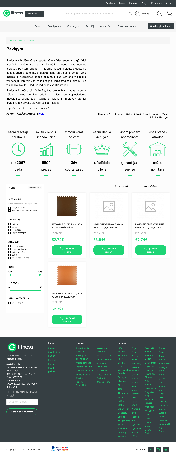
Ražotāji (52, 356)
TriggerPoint (124, 420)
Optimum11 (164, 424)
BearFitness (150, 362)
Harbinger (122, 428)
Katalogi (133, 3)
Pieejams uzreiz (18, 208)
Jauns (14, 227)
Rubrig (148, 422)
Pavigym (122, 377)
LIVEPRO (163, 401)
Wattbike (136, 409)
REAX (147, 418)
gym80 (162, 378)
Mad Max (149, 407)
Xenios (135, 382)
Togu (134, 348)
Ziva (134, 413)
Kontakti (170, 3)
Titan (161, 374)
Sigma (162, 348)
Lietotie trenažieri (84, 366)
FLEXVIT (136, 378)
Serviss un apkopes (115, 3)
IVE (160, 382)
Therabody (123, 393)
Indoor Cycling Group (162, 412)
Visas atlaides (18, 246)
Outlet (14, 255)
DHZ (161, 397)
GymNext (136, 424)
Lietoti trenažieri (18, 252)
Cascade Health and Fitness (150, 374)
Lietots (15, 224)
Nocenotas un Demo (20, 258)
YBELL (135, 420)
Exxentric (163, 420)
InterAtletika (164, 363)
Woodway (136, 363)
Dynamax (136, 428)
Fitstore (135, 386)
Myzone (122, 381)
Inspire (121, 401)
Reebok (135, 416)
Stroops (162, 352)
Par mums (156, 3)
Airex (120, 385)
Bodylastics (150, 388)
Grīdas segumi (18, 303)
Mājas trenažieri (83, 362)
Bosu (134, 352)
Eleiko (121, 405)
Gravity (135, 374)
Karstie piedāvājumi (20, 249)
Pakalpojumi (54, 352)
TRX (120, 389)
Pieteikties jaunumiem (22, 411)
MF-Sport (149, 410)
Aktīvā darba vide (104, 355)
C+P (134, 397)
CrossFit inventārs (84, 370)
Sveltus (162, 386)
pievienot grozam (69, 250)
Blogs (144, 3)
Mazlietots (16, 230)
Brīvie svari (101, 370)
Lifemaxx (163, 405)
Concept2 (122, 413)
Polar (147, 414)
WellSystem (123, 409)
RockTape (122, 432)
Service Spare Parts (148, 429)
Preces (51, 348)
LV (159, 13)
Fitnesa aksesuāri (104, 359)
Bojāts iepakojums (19, 233)
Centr (120, 397)
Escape (121, 416)
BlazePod (122, 436)
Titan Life (149, 366)
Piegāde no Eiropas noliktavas (24, 210)
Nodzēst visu (35, 188)
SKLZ (120, 424)
